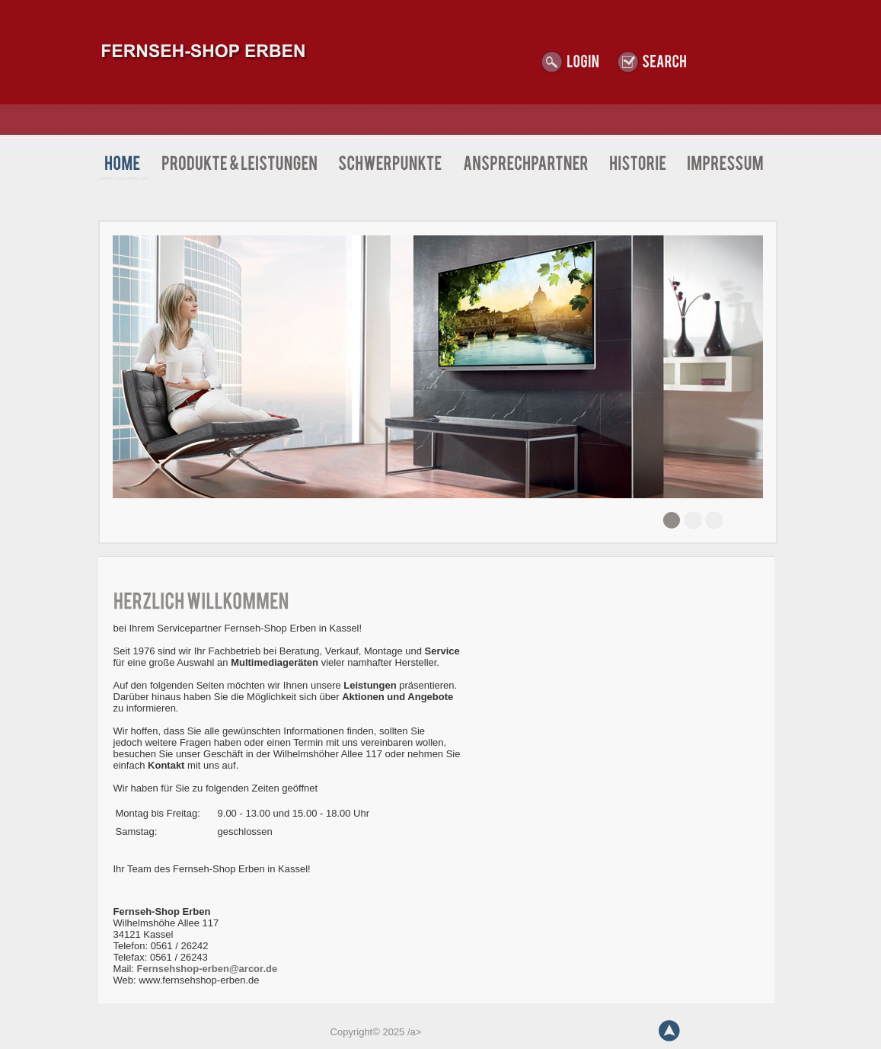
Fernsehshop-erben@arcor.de (207, 968)
